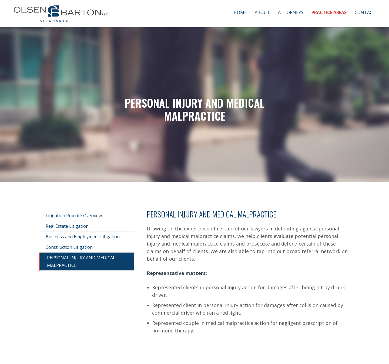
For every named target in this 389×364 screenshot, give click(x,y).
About (262, 12)
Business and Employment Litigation (83, 237)
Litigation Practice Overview (74, 216)
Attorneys (290, 12)
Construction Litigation (69, 247)
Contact (365, 12)
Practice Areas (329, 12)
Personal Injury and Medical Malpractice (81, 261)
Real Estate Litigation (67, 226)
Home (240, 12)
